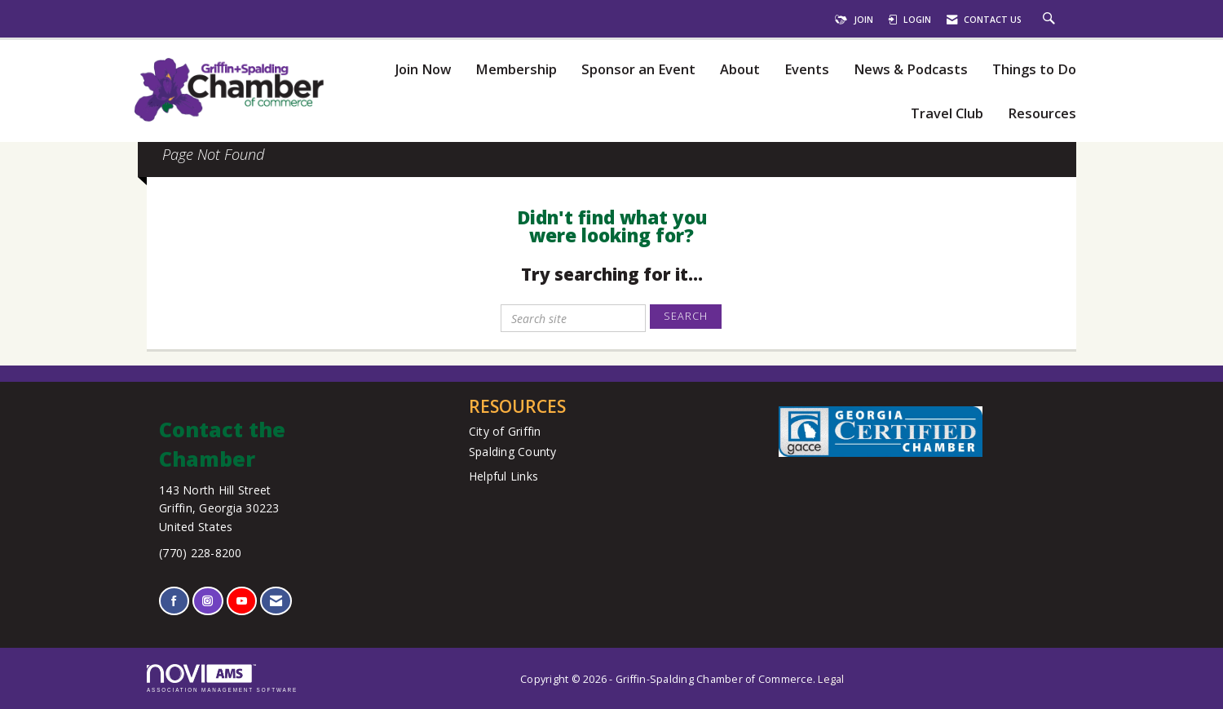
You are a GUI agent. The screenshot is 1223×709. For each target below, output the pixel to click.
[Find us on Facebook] (174, 601)
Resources (1042, 113)
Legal (831, 679)
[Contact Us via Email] (276, 601)
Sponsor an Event (638, 69)
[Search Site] (1051, 19)
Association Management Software (222, 678)
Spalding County (513, 451)
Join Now (423, 69)
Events (806, 69)
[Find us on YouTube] (242, 601)
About (740, 69)
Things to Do (1034, 69)
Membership (516, 69)
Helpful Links (503, 476)
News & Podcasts (911, 69)
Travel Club (947, 113)
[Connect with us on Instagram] (207, 601)
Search (686, 316)
